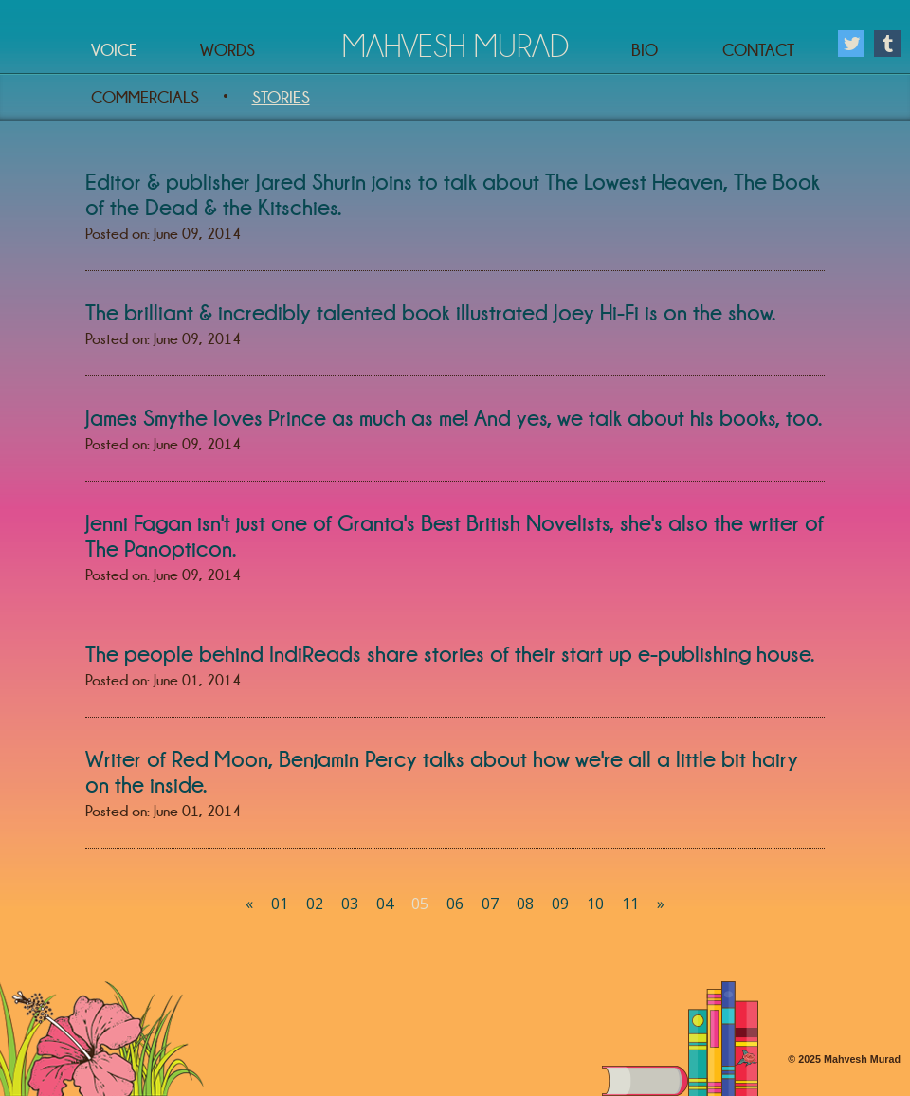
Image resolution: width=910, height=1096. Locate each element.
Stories (281, 97)
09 (560, 903)
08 (525, 903)
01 (279, 903)
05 (419, 903)
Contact (758, 50)
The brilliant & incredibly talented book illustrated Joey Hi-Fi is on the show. (430, 312)
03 (349, 903)
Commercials (145, 97)
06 (455, 903)
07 (490, 903)
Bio (644, 50)
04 (384, 903)
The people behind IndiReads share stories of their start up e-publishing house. (449, 654)
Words (227, 50)
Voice (114, 50)
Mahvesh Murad (455, 46)
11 (630, 903)
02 (314, 903)
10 (595, 903)
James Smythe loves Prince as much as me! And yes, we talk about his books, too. (453, 417)
